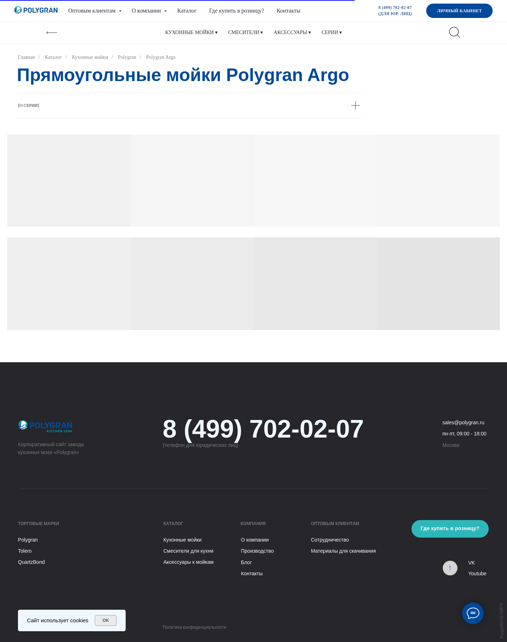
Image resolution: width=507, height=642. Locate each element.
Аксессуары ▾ (292, 32)
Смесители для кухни (188, 551)
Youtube (477, 573)
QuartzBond (31, 562)
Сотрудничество (330, 540)
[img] (450, 571)
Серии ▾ (332, 32)
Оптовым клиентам (92, 11)
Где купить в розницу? (236, 11)
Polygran (127, 57)
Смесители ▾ (245, 32)
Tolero (25, 551)
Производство (257, 551)
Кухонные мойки (90, 57)
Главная (26, 57)
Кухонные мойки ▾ (191, 32)
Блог (246, 562)
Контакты (288, 11)
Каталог (186, 11)
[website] (454, 32)
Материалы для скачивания (343, 551)
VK (471, 563)
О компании (147, 11)
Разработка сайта (501, 620)
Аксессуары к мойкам (188, 562)
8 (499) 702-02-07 (263, 429)
